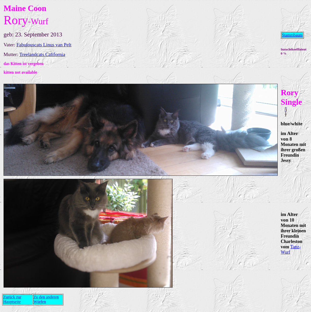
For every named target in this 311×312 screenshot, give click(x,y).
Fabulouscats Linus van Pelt (44, 44)
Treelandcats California (42, 54)
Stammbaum (292, 35)
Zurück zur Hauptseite (12, 299)
